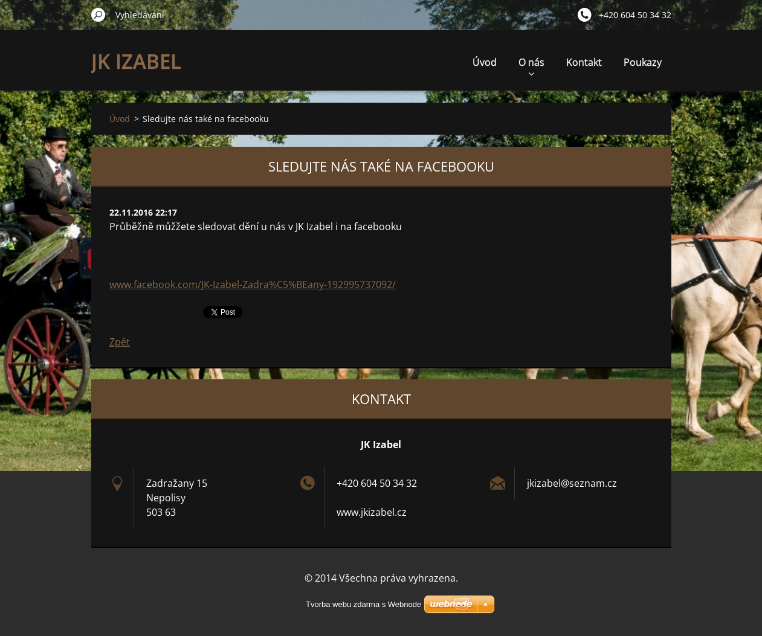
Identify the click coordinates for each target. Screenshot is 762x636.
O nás (531, 65)
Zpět (119, 342)
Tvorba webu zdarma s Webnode (363, 604)
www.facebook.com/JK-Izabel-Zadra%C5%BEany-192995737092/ (252, 284)
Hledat (98, 14)
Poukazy (643, 62)
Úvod (485, 62)
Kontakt (584, 62)
